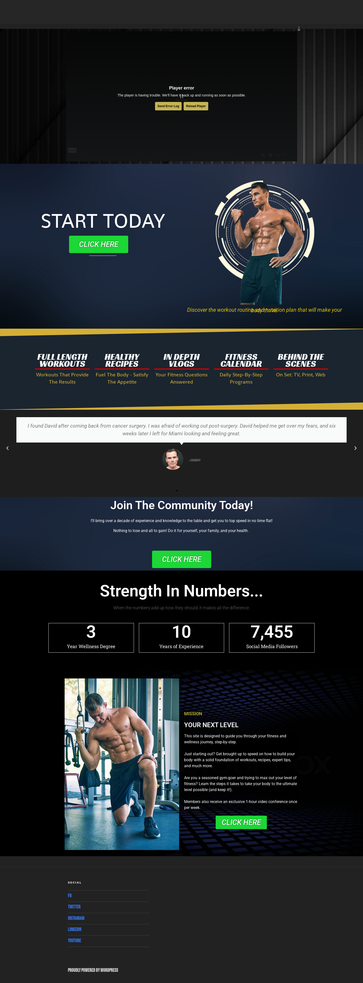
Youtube (74, 941)
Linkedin (74, 930)
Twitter (74, 907)
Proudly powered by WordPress (93, 970)
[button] (7, 448)
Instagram (76, 918)
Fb (70, 896)
